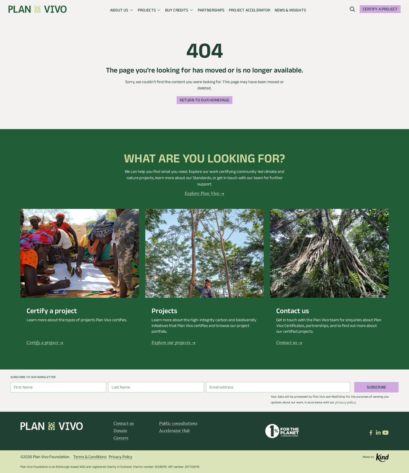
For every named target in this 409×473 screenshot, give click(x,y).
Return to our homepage (205, 100)
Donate (120, 430)
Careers (120, 437)
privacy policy (345, 402)
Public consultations (178, 423)
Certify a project (380, 9)
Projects (147, 11)
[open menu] (352, 9)
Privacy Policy (120, 457)
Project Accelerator (249, 11)
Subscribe (376, 387)
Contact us (123, 423)
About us (119, 11)
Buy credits (176, 11)
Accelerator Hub (174, 430)
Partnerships (211, 11)
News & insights (290, 11)
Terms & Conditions (90, 457)
